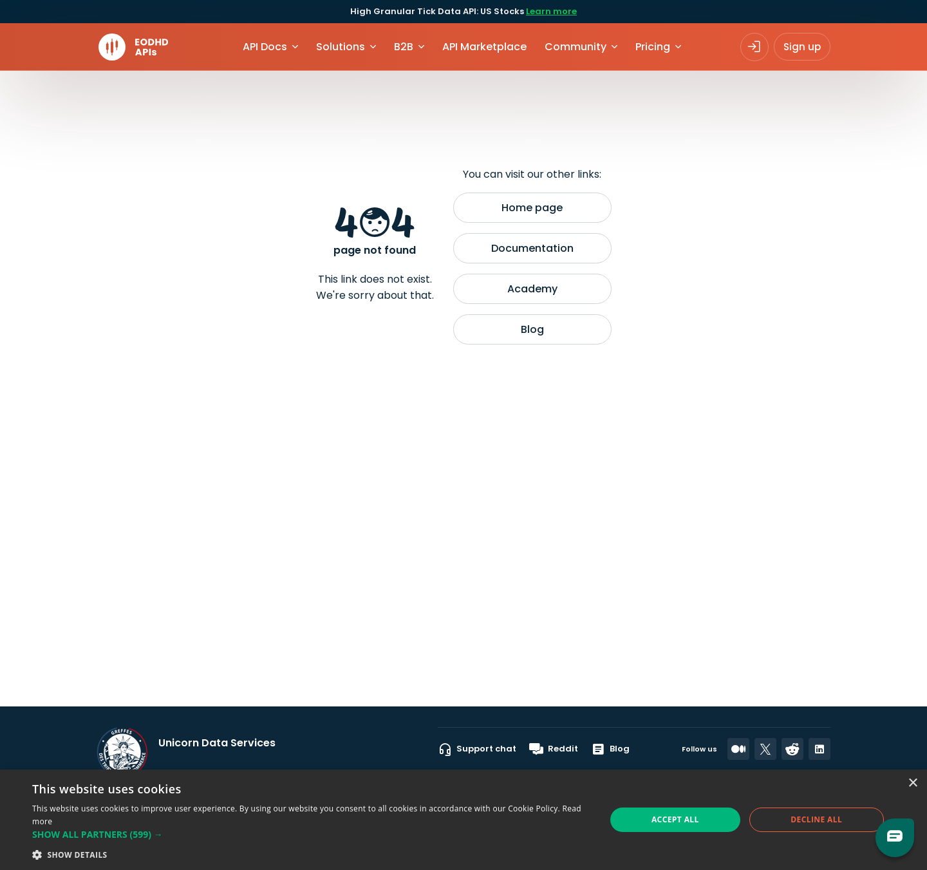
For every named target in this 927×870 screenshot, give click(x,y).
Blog (532, 329)
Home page (532, 207)
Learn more (551, 11)
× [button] (912, 783)
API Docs (265, 46)
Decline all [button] (816, 819)
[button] (310, 834)
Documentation (532, 248)
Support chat (477, 749)
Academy (532, 288)
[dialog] (463, 820)
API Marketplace (484, 46)
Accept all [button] (675, 819)
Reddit (553, 749)
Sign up (802, 46)
